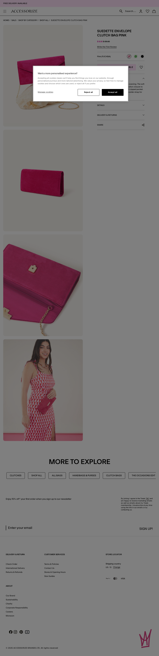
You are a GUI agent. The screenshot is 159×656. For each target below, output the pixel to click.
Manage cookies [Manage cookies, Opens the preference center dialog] (45, 92)
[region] (80, 84)
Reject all (88, 92)
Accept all (112, 92)
